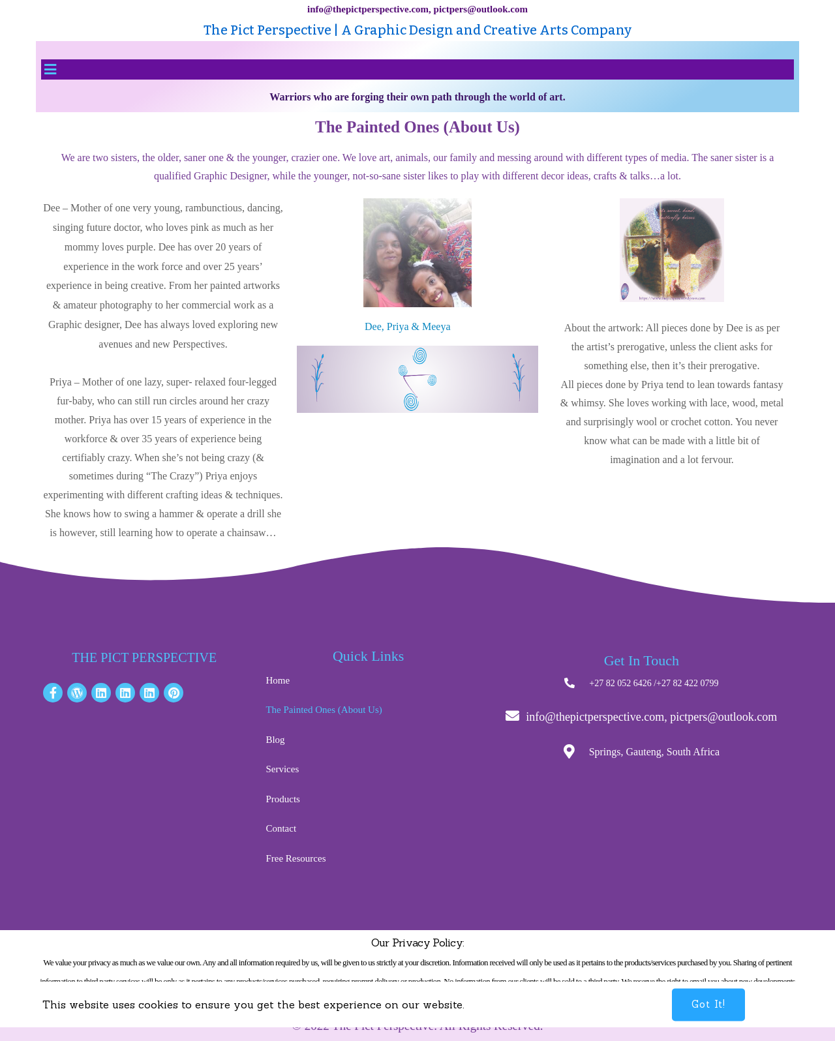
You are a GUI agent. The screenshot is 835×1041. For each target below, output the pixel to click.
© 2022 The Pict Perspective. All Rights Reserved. (417, 1026)
